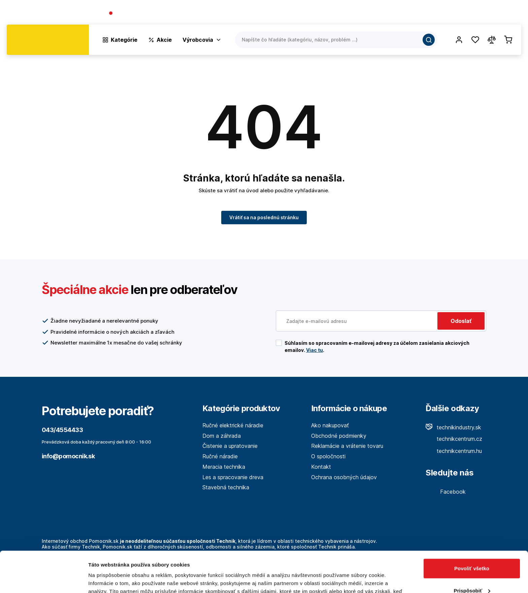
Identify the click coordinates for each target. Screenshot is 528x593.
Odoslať (461, 321)
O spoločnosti (424, 14)
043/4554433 (133, 14)
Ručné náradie (220, 456)
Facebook (446, 491)
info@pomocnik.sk (68, 456)
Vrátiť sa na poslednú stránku (264, 217)
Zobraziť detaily (107, 580)
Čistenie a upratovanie (230, 445)
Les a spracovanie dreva (232, 477)
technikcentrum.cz (454, 438)
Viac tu (314, 350)
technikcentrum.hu (454, 451)
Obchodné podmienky (338, 435)
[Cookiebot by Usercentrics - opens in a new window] (43, 580)
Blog (456, 14)
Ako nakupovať (330, 425)
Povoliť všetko (471, 530)
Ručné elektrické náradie (232, 425)
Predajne (481, 14)
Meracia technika (223, 466)
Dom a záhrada (221, 435)
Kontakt (511, 14)
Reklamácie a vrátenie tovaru (347, 445)
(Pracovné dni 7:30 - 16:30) (185, 14)
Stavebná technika (225, 487)
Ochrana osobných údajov (344, 477)
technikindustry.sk (453, 427)
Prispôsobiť (472, 552)
